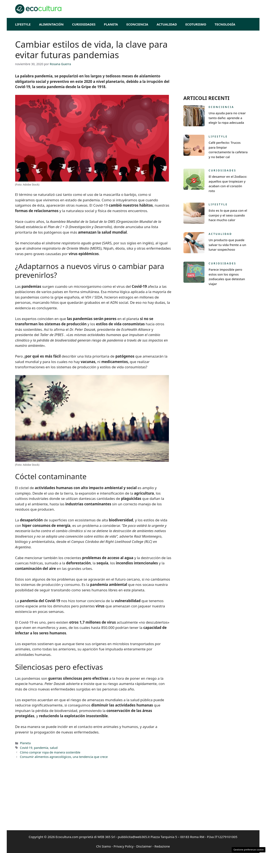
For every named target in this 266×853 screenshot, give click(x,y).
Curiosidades (83, 24)
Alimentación (51, 24)
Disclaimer (144, 846)
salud (54, 748)
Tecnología (225, 24)
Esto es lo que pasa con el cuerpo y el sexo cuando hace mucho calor (228, 215)
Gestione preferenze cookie (248, 849)
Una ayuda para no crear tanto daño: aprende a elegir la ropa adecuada (227, 118)
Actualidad (167, 24)
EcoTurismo (195, 24)
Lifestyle (23, 24)
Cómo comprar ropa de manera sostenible (50, 752)
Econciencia (137, 24)
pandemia (41, 748)
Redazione (162, 846)
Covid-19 (26, 748)
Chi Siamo (103, 846)
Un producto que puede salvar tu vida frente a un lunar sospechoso (227, 245)
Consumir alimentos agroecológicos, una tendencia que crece (64, 757)
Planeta (111, 24)
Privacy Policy (124, 846)
